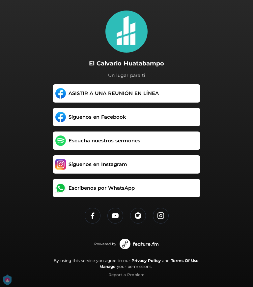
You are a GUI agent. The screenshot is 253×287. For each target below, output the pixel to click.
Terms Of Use (185, 260)
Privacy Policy (146, 260)
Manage (107, 266)
